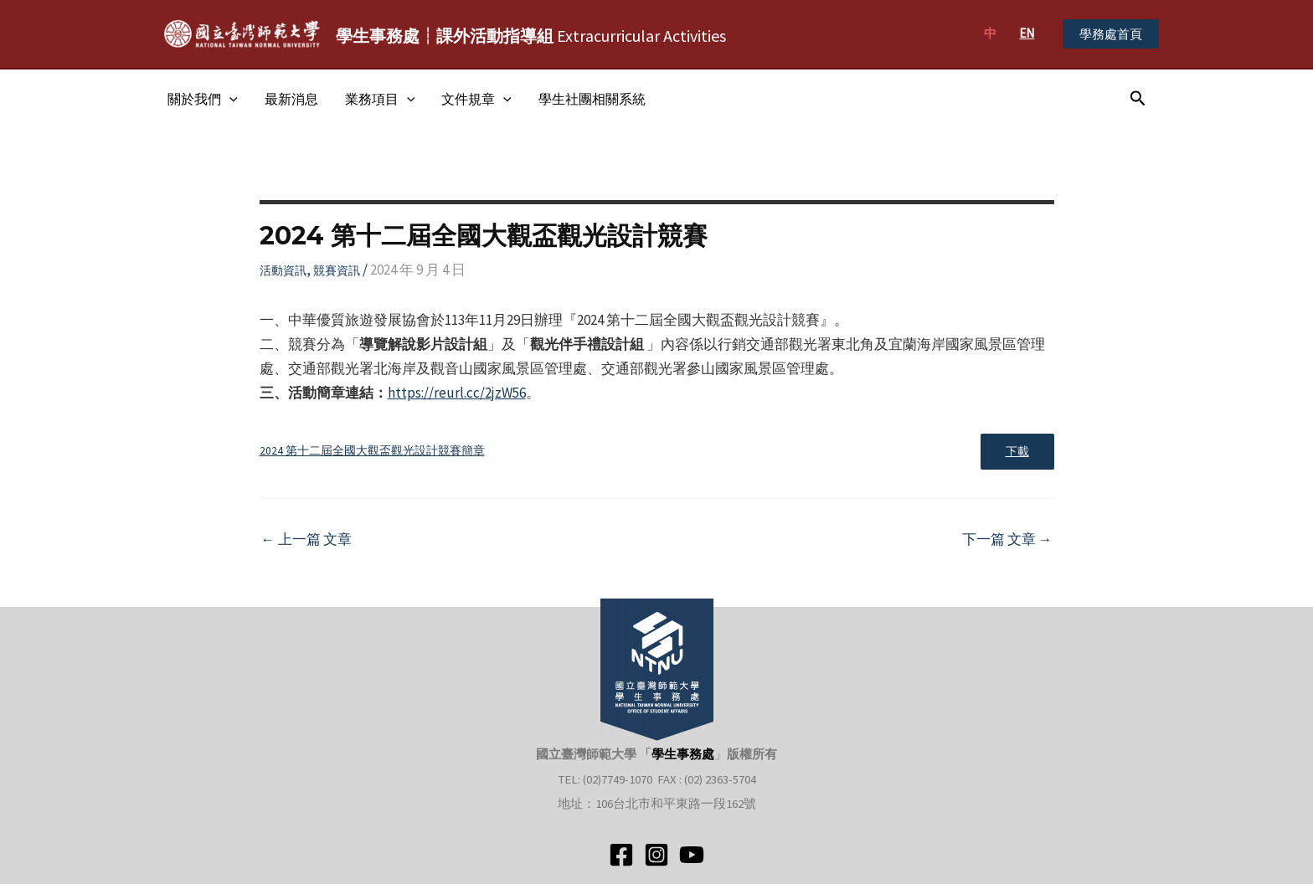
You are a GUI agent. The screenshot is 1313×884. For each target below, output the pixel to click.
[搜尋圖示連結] (1138, 98)
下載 (1017, 452)
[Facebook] (621, 854)
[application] (229, 98)
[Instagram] (656, 854)
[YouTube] (691, 854)
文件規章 (476, 98)
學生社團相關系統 (592, 98)
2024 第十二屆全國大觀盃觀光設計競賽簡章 (372, 451)
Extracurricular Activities (531, 35)
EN (1026, 33)
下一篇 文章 (1007, 539)
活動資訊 (283, 270)
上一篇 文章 (306, 539)
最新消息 (291, 98)
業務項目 (380, 98)
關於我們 (202, 98)
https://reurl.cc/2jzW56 (457, 392)
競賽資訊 (336, 270)
